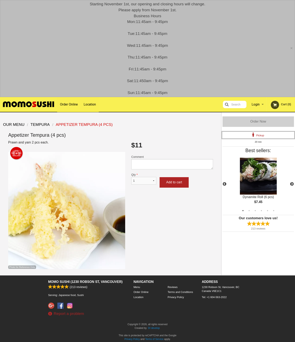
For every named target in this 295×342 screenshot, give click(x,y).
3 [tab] (255, 211)
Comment (172, 162)
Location (90, 104)
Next (292, 184)
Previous (224, 184)
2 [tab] (249, 211)
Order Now (258, 121)
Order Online (69, 104)
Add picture (16, 153)
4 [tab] (261, 211)
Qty (143, 179)
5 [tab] (268, 211)
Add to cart (174, 182)
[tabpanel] (258, 184)
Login (256, 104)
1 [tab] (243, 211)
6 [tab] (274, 211)
